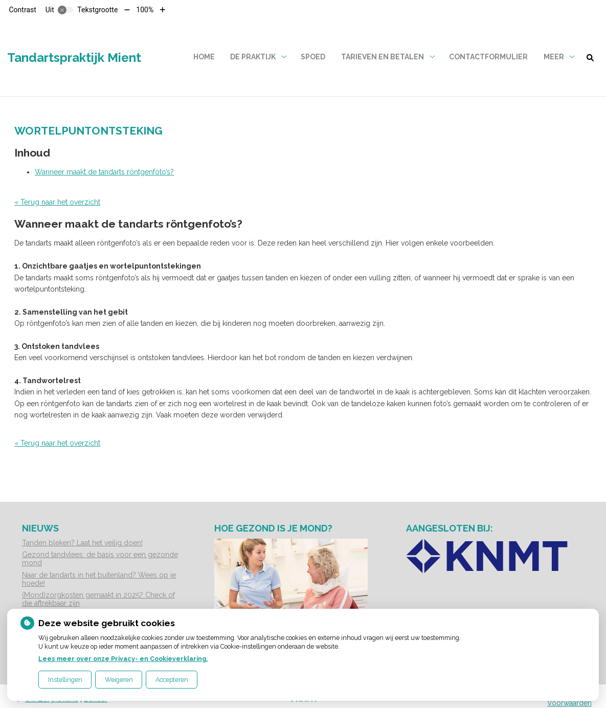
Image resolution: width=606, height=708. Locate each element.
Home (204, 57)
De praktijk (253, 57)
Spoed (313, 57)
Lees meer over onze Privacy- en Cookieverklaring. (123, 658)
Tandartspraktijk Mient (74, 57)
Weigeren (119, 679)
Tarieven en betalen (382, 57)
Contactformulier (488, 57)
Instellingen (65, 679)
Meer (554, 57)
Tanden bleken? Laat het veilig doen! (82, 543)
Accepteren (171, 679)
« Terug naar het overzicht (57, 202)
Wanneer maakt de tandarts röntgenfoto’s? (104, 172)
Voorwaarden (569, 703)
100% (144, 10)
